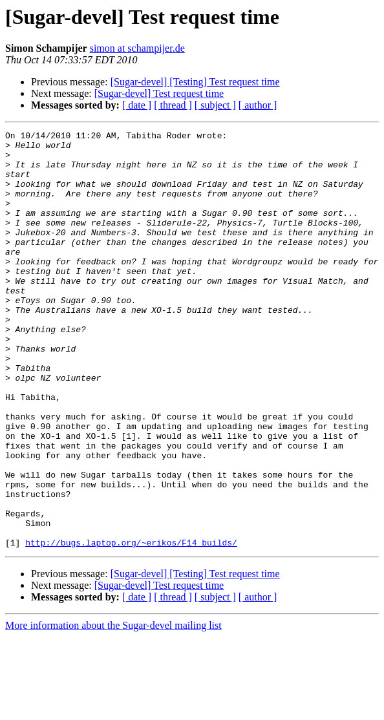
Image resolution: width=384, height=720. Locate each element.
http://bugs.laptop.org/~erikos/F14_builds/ (131, 625)
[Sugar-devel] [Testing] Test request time (195, 81)
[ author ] (258, 105)
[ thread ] (173, 105)
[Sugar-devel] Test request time (159, 93)
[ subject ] (215, 105)
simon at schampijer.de (137, 48)
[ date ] (136, 105)
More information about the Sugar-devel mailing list (113, 708)
